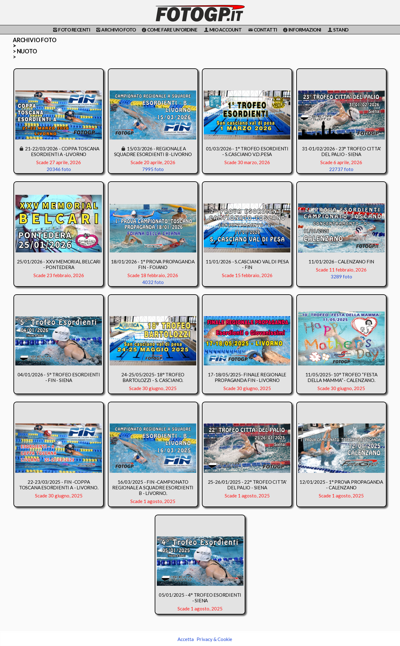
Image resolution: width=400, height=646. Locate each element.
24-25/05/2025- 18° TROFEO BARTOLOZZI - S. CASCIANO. (152, 377)
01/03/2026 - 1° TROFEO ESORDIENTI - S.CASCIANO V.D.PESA (247, 151)
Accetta (186, 639)
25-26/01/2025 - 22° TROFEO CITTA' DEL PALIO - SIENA (247, 484)
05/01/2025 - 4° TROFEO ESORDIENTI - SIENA (200, 597)
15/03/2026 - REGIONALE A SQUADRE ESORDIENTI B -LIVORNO (153, 151)
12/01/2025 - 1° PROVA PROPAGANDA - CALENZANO (341, 484)
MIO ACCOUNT (222, 29)
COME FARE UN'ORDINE (169, 29)
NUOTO (27, 51)
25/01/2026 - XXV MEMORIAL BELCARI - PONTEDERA (59, 264)
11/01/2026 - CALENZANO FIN (341, 261)
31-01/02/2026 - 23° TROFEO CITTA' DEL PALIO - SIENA (341, 151)
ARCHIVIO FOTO (115, 29)
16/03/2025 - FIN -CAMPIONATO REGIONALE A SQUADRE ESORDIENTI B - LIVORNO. (152, 487)
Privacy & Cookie (214, 639)
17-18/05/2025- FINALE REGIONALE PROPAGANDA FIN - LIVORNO (247, 377)
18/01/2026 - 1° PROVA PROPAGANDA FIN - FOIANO (153, 264)
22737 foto (341, 169)
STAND (337, 29)
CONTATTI (262, 29)
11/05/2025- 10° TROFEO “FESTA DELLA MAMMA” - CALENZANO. (341, 377)
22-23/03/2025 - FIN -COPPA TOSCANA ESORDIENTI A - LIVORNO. (58, 484)
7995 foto (153, 169)
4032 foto (153, 282)
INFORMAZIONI (301, 29)
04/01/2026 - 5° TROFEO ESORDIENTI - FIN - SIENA (59, 377)
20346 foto (59, 169)
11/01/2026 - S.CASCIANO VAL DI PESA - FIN (247, 264)
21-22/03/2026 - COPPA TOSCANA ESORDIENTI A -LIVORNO (62, 151)
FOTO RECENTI (71, 29)
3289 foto (341, 276)
